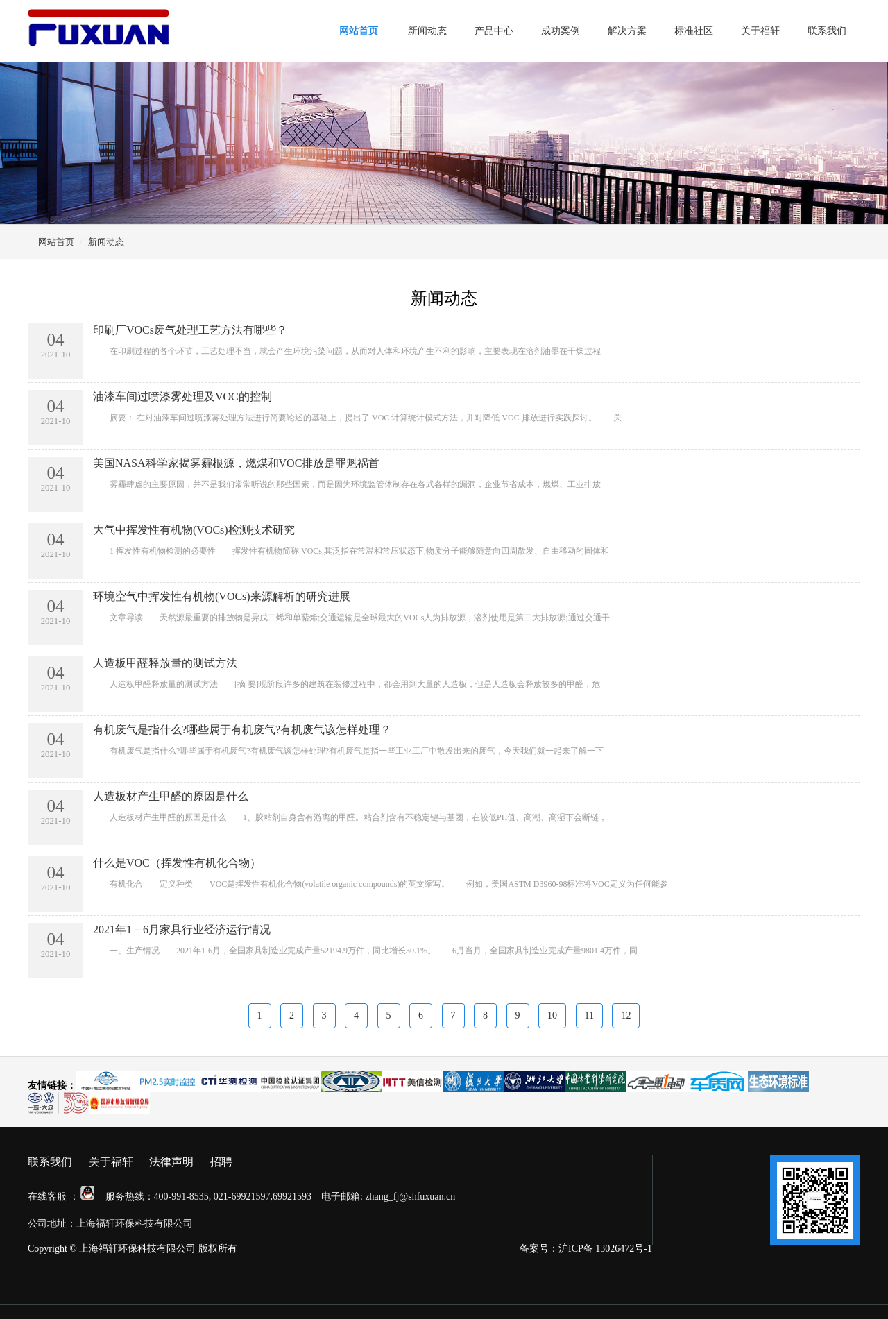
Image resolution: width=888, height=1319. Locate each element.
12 (626, 1015)
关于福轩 (760, 31)
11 (589, 1015)
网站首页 (358, 31)
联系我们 (827, 31)
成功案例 (560, 31)
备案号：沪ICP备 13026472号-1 (586, 1248)
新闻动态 (427, 31)
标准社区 (693, 31)
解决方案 (627, 31)
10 (552, 1015)
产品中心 (494, 31)
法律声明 (171, 1162)
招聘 (221, 1162)
